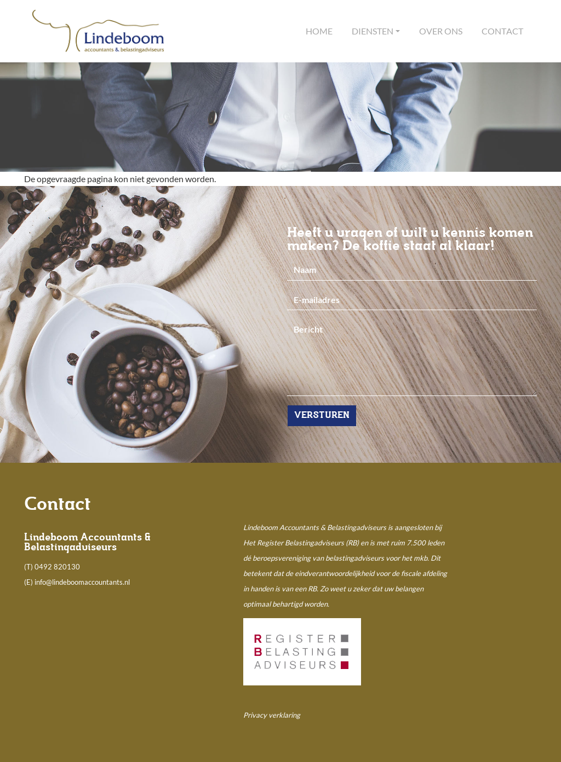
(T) (29, 566)
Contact (502, 31)
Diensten (372, 31)
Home (319, 31)
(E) (29, 582)
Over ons (440, 31)
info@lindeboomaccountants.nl (82, 582)
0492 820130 (57, 566)
